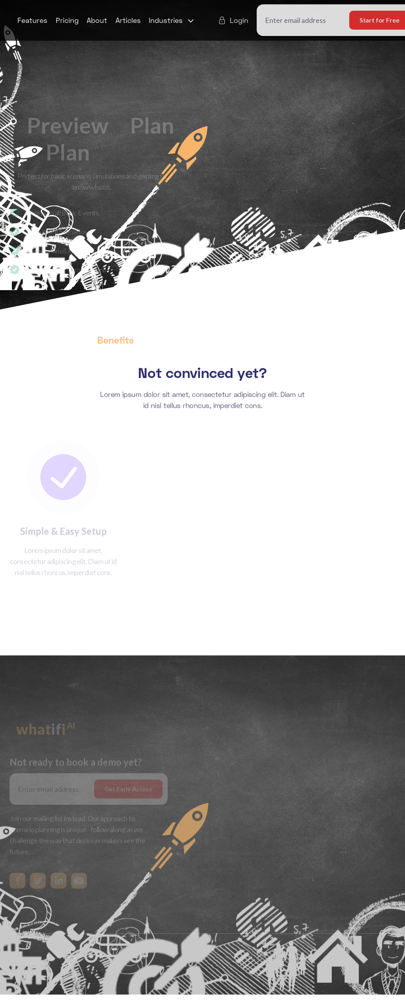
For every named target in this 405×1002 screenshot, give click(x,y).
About (97, 20)
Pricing (67, 20)
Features (32, 20)
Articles (128, 20)
